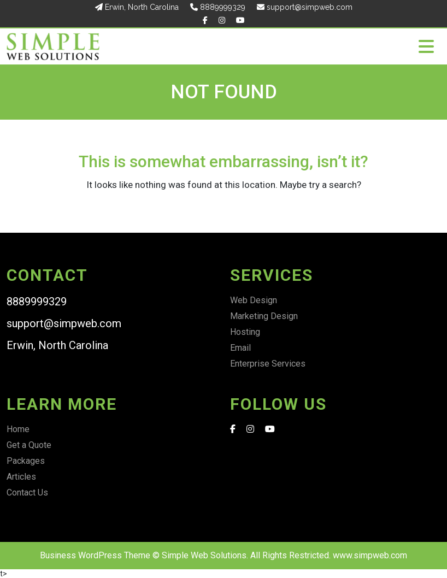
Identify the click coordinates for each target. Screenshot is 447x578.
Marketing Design (264, 316)
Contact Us (27, 492)
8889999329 (217, 7)
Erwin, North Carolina (137, 7)
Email (240, 348)
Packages (26, 461)
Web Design (253, 300)
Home (18, 429)
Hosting (245, 332)
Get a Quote (29, 445)
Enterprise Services (267, 363)
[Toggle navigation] (426, 47)
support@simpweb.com (304, 7)
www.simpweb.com (370, 555)
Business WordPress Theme (95, 555)
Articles (21, 476)
